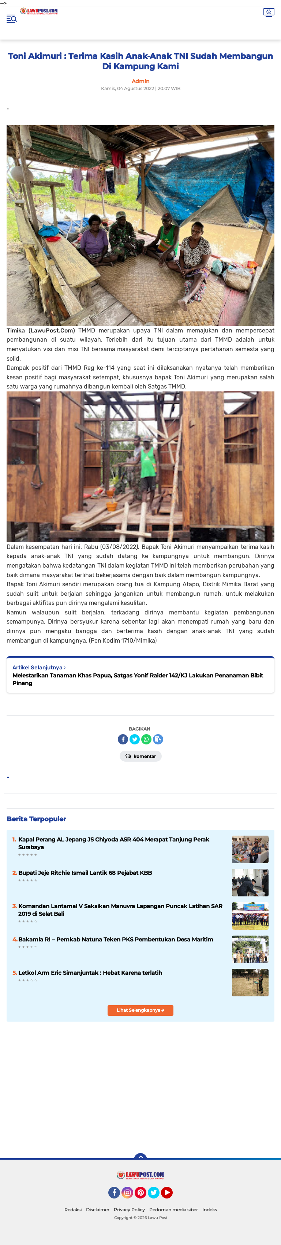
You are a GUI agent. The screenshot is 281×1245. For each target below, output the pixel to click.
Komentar (140, 756)
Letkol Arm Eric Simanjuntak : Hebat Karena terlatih (90, 972)
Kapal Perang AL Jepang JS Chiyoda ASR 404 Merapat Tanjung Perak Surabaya (113, 843)
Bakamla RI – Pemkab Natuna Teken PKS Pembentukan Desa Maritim (115, 939)
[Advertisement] (196, 1094)
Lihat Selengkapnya (141, 1010)
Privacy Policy (129, 1209)
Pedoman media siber (173, 1209)
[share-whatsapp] (146, 739)
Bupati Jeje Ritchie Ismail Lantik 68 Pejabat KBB (85, 872)
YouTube (172, 1196)
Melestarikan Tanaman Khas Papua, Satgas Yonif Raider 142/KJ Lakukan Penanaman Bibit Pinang (137, 679)
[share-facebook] (123, 739)
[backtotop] (140, 1159)
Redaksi (73, 1209)
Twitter (157, 1196)
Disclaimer (97, 1209)
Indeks (209, 1209)
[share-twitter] (135, 739)
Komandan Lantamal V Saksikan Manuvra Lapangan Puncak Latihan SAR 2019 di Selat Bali (120, 910)
